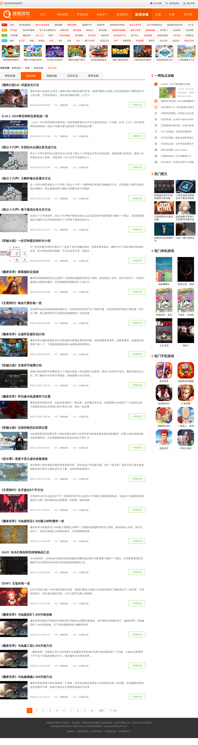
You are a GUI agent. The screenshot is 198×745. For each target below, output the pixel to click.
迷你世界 (101, 25)
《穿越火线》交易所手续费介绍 (21, 365)
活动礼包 (72, 75)
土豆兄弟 (164, 345)
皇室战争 (164, 381)
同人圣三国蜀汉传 (47, 30)
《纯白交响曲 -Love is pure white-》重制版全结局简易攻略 (175, 150)
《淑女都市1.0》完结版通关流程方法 (177, 107)
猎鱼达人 (90, 30)
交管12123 (104, 41)
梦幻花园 (103, 30)
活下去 (191, 25)
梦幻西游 (79, 35)
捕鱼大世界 (135, 30)
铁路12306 (189, 41)
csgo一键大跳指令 (185, 238)
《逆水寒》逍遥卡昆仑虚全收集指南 (24, 459)
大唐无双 (177, 35)
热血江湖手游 (135, 25)
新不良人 (135, 35)
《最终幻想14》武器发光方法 (19, 85)
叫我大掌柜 (186, 448)
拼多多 (42, 41)
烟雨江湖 (64, 30)
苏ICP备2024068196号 (137, 726)
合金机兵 (177, 30)
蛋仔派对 (92, 35)
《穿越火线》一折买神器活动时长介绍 (25, 240)
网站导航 (191, 3)
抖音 (51, 41)
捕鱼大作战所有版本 (33, 53)
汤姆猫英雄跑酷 (119, 30)
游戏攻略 (142, 14)
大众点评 (163, 41)
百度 (69, 41)
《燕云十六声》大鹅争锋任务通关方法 (25, 178)
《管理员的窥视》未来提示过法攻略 (176, 113)
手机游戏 (82, 14)
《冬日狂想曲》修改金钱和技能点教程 (176, 138)
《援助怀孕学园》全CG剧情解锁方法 (177, 101)
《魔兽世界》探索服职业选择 (19, 272)
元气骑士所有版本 (55, 53)
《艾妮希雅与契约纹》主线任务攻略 (176, 126)
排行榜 (188, 14)
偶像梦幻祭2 (164, 426)
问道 (12, 25)
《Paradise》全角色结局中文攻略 (176, 162)
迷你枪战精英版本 (98, 53)
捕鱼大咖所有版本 (120, 53)
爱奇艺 (152, 41)
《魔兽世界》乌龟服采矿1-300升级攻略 (26, 614)
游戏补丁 (102, 14)
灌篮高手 (164, 448)
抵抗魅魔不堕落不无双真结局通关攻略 (185, 219)
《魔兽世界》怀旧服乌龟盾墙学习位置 (25, 396)
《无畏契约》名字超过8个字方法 (21, 490)
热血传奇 (105, 35)
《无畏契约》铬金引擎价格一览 (21, 303)
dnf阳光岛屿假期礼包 (164, 239)
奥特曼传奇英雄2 (117, 25)
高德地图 (140, 41)
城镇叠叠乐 (164, 284)
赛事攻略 (93, 75)
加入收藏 (157, 3)
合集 (158, 14)
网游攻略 (38, 68)
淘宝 (60, 41)
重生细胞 (77, 30)
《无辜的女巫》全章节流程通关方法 (176, 144)
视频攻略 (52, 75)
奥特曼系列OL (120, 35)
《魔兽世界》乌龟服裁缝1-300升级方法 (26, 677)
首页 (43, 14)
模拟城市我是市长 (175, 25)
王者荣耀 (14, 35)
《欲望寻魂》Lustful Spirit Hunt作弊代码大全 (176, 119)
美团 (32, 41)
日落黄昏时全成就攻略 (163, 218)
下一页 (112, 710)
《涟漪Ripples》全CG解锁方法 (175, 156)
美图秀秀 (127, 41)
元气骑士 (14, 30)
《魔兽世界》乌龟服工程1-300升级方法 (26, 645)
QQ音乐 (176, 41)
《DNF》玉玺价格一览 (15, 583)
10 (92, 710)
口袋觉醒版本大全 (186, 53)
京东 (78, 41)
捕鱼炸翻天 (72, 25)
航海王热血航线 (43, 25)
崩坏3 (51, 35)
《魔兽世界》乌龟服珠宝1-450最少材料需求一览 (32, 521)
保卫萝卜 (164, 30)
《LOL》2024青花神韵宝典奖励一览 (24, 116)
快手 (116, 41)
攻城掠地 (190, 35)
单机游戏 (62, 14)
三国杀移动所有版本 (142, 53)
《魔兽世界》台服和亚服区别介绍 (22, 334)
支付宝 (22, 41)
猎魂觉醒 (148, 35)
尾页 (101, 710)
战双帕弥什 (164, 403)
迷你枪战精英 (25, 25)
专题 (171, 14)
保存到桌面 (174, 3)
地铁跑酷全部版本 (11, 53)
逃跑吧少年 (87, 25)
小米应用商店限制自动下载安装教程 (185, 196)
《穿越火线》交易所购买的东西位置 (24, 427)
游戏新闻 (122, 14)
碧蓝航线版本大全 (164, 53)
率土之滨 (40, 35)
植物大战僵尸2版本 (76, 53)
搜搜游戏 (16, 68)
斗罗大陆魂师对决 (154, 25)
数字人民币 (90, 41)
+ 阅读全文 (137, 105)
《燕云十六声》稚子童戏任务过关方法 (25, 209)
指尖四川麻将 (29, 30)
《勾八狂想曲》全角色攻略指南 (175, 131)
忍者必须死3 (162, 35)
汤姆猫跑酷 (150, 30)
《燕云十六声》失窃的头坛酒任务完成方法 (28, 147)
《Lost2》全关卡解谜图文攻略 (174, 84)
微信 (12, 41)
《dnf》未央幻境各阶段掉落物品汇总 (24, 552)
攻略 (27, 68)
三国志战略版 (64, 35)
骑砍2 (186, 345)
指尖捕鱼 (190, 30)
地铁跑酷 (58, 25)
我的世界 (27, 35)
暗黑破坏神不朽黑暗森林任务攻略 (163, 196)
